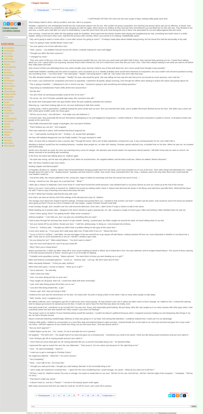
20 (98, 395)
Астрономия (9, 51)
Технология (9, 121)
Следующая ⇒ (69, 10)
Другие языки (9, 61)
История (7, 70)
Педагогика (8, 97)
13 (64, 395)
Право (6, 102)
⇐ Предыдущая (42, 10)
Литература (9, 75)
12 (59, 395)
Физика (7, 127)
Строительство (10, 118)
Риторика (8, 110)
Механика (8, 89)
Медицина (8, 83)
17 (83, 395)
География (8, 56)
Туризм (7, 124)
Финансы (8, 132)
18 (88, 395)
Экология (8, 140)
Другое (7, 64)
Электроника (9, 146)
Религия (7, 108)
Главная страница (10, 28)
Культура (8, 72)
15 (74, 395)
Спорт (6, 116)
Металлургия (9, 86)
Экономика (8, 143)
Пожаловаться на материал (167, 413)
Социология (9, 113)
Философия (9, 129)
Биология (8, 53)
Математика (9, 80)
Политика (8, 99)
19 (93, 395)
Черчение (8, 137)
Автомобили (9, 48)
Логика (7, 78)
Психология (9, 105)
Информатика (10, 67)
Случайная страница (11, 31)
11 (54, 395)
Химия (6, 135)
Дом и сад (8, 59)
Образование (9, 91)
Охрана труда (10, 94)
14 (69, 395)
